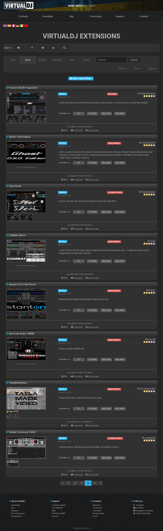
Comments (78, 130)
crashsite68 (150, 438)
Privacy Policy (98, 513)
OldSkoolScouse (147, 93)
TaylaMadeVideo (18, 383)
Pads (71, 60)
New (13, 60)
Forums (55, 516)
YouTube (138, 508)
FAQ (54, 511)
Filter (137, 68)
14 (75, 483)
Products (23, 16)
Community (96, 16)
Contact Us (97, 508)
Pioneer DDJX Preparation (23, 88)
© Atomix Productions (82, 528)
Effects (42, 60)
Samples (57, 60)
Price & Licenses (18, 513)
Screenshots (16, 516)
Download (47, 16)
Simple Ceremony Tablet (22, 432)
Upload (152, 68)
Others (86, 60)
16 (88, 483)
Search (134, 60)
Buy (72, 16)
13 (68, 483)
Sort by (123, 68)
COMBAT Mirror (17, 235)
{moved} (151, 339)
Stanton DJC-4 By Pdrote (22, 284)
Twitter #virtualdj (141, 513)
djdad (152, 241)
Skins (28, 60)
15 (81, 483)
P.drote (152, 290)
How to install (93, 130)
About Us (97, 505)
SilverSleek (15, 186)
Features (14, 511)
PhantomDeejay (148, 142)
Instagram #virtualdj (143, 511)
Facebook (138, 505)
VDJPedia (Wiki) (58, 513)
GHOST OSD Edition (19, 137)
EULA (95, 516)
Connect (144, 16)
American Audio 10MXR (21, 333)
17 (94, 483)
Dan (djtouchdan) (147, 388)
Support (120, 16)
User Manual (57, 508)
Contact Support (59, 505)
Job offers (97, 511)
